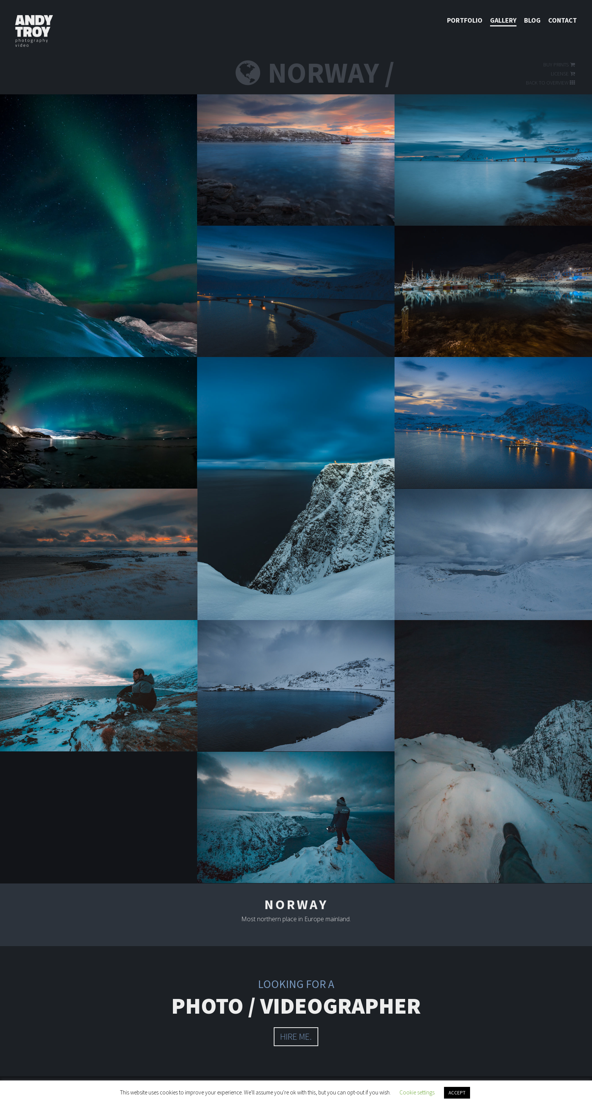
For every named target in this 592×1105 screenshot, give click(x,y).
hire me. (296, 1036)
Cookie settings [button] (417, 1092)
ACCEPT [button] (457, 1093)
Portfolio (465, 20)
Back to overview (551, 82)
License (563, 73)
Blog (532, 20)
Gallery (503, 20)
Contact (562, 20)
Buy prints (559, 64)
